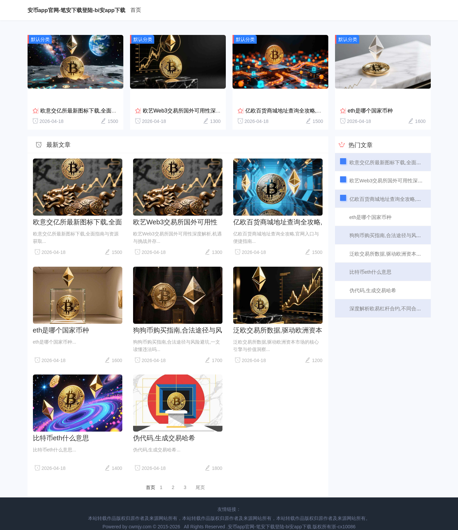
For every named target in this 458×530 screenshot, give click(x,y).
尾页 (200, 479)
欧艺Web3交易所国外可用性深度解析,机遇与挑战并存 (207, 102)
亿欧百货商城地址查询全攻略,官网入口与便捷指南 (305, 102)
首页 (135, 10)
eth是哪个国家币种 (370, 102)
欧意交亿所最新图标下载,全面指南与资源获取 (94, 102)
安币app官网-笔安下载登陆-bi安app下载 (77, 10)
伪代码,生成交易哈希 (164, 430)
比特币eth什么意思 (61, 430)
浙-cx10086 (343, 519)
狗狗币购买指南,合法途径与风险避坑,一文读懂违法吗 (177, 322)
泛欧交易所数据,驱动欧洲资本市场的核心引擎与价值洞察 (278, 322)
